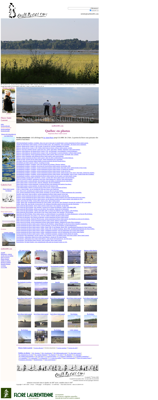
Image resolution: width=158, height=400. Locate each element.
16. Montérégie (43, 358)
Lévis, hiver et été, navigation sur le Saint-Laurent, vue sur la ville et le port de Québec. (39, 191)
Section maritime (5, 129)
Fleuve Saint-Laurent (25, 348)
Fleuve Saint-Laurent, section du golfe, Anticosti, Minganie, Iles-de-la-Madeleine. (38, 182)
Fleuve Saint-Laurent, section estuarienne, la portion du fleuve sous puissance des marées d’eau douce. (43, 184)
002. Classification (47, 353)
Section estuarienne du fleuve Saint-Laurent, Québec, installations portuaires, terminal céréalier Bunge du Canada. (47, 233)
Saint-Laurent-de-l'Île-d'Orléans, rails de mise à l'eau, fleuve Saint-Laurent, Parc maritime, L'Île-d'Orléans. (44, 212)
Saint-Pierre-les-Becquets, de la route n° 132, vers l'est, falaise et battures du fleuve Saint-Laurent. (42, 215)
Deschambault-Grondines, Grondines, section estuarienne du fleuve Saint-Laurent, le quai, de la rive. (43, 171)
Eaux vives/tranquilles (69, 358)
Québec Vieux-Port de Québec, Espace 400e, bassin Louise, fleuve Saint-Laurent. (38, 200)
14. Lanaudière (23, 358)
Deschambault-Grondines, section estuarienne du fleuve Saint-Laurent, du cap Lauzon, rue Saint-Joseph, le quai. (46, 176)
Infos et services (5, 257)
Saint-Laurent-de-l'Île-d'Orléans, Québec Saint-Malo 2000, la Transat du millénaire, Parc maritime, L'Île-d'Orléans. (47, 210)
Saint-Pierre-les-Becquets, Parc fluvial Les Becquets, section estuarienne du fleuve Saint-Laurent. (42, 217)
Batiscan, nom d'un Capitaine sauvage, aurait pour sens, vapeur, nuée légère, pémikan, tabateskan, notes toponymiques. (48, 149)
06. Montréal (68, 355)
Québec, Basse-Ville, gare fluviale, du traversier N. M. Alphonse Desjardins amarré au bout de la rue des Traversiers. (47, 204)
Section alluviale (5, 126)
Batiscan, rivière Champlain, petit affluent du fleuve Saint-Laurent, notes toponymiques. (40, 156)
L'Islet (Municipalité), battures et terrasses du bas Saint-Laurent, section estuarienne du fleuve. (41, 187)
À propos (3, 265)
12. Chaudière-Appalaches (81, 356)
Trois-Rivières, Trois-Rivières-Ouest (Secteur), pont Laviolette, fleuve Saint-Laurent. (39, 240)
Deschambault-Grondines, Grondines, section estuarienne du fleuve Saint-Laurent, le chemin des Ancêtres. (45, 169)
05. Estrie (60, 355)
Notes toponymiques (49, 359)
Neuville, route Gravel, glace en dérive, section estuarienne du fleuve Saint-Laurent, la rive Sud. (42, 194)
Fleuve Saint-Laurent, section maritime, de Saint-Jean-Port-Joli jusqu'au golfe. (37, 186)
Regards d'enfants (5, 264)
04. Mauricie (52, 355)
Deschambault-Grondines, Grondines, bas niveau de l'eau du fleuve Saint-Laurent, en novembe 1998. (43, 166)
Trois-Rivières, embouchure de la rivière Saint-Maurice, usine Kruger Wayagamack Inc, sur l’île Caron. (44, 238)
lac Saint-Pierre (48, 137)
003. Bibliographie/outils (60, 353)
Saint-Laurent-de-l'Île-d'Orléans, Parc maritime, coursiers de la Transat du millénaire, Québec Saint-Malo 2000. (46, 207)
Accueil (3, 252)
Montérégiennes (38, 359)
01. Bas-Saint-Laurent (75, 353)
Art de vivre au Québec (7, 256)
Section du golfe (5, 131)
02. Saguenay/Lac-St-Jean (26, 355)
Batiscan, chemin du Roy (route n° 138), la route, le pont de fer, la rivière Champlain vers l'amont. (42, 146)
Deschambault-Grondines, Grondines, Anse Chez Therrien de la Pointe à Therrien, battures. (40, 164)
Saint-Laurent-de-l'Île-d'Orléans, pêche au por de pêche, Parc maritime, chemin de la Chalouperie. (42, 209)
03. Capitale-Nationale (41, 355)
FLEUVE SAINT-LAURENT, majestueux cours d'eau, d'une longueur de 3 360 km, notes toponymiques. (44, 179)
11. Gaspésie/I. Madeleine (65, 356)
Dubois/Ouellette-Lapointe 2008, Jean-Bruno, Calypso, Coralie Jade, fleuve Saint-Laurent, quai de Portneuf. (45, 177)
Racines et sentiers (6, 262)
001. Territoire (36, 353)
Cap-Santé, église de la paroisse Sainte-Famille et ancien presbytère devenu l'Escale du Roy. (41, 161)
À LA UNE (4, 267)
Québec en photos (5, 261)
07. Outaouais (77, 355)
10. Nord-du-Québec (50, 356)
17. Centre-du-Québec (55, 358)
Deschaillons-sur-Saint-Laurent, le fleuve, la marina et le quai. (33, 162)
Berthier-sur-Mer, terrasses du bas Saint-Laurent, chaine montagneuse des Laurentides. (39, 159)
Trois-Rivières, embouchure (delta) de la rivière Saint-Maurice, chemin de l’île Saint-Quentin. (41, 237)
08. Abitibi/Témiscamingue (26, 356)
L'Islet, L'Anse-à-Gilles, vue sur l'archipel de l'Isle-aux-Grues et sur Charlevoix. (37, 189)
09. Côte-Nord (39, 356)
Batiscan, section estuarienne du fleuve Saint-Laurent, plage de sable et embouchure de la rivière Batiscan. (44, 158)
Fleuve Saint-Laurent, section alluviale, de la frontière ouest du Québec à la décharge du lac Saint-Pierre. (44, 181)
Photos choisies (5, 259)
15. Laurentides (33, 358)
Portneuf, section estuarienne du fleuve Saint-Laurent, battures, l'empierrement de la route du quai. (42, 195)
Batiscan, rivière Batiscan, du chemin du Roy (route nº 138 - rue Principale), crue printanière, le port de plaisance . (47, 151)
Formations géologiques (25, 359)
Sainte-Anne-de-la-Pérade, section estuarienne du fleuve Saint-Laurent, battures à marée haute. (41, 220)
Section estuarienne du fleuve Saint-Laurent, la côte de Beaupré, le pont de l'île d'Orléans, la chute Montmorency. (46, 225)
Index (2, 124)
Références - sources (6, 254)
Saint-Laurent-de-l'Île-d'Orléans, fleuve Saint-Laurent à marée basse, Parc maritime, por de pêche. (42, 205)
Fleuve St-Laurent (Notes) (84, 358)
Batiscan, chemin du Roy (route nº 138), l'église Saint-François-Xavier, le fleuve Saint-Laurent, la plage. (44, 148)
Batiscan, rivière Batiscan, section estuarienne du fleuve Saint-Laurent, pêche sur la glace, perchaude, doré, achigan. (47, 154)
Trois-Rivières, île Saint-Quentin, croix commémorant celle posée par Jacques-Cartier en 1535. (41, 242)
